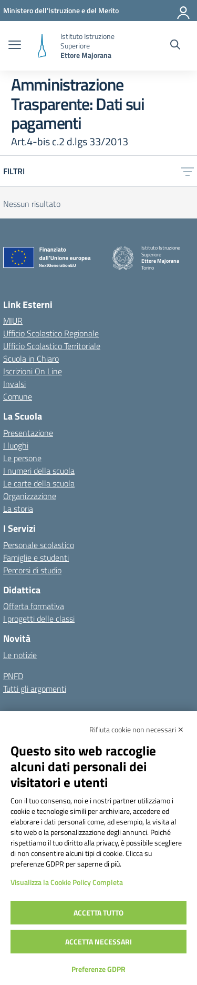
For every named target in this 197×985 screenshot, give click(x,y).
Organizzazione (29, 496)
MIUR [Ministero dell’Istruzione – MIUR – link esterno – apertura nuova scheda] (13, 320)
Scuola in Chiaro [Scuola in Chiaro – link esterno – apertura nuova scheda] (31, 358)
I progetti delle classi (39, 618)
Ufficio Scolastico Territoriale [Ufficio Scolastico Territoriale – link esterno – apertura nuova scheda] (51, 346)
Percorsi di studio (32, 570)
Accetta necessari (98, 941)
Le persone (22, 458)
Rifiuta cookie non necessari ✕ (136, 729)
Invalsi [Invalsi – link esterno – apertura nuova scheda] (14, 383)
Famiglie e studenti (36, 557)
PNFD (13, 676)
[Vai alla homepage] (42, 46)
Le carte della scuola (39, 483)
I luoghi (15, 445)
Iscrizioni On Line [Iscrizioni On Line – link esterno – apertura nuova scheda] (32, 371)
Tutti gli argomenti (34, 688)
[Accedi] (184, 10)
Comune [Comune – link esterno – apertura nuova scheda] (17, 396)
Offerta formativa (33, 606)
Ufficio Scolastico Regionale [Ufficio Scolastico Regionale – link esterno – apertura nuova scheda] (51, 333)
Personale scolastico (38, 545)
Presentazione (28, 432)
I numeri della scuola (39, 470)
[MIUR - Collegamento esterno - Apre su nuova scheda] (61, 10)
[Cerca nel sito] (175, 46)
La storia (18, 508)
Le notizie (20, 655)
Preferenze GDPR (98, 968)
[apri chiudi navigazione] (14, 45)
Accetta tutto (98, 912)
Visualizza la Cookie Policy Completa (67, 882)
